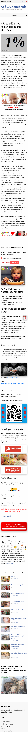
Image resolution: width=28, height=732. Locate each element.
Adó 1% (13, 576)
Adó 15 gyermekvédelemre (18, 626)
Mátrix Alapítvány (7, 516)
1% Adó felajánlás (5, 721)
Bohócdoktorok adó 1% (17, 610)
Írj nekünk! (10, 563)
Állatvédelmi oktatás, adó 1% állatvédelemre (18, 645)
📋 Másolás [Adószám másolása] (15, 262)
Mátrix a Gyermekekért (7, 724)
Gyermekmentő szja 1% (17, 585)
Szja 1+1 (3, 728)
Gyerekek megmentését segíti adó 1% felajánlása (18, 619)
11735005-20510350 (13, 377)
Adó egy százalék (5, 726)
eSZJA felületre (11, 298)
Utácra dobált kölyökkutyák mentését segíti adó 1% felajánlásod (18, 636)
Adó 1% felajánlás (13, 7)
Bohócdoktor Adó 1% (6, 731)
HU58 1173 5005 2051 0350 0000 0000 (12, 383)
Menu (14, 15)
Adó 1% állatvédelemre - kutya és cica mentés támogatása (19, 654)
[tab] (5, 572)
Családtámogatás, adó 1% (18, 601)
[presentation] (5, 572)
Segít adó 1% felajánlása (17, 593)
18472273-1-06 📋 (14, 107)
